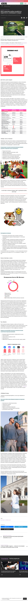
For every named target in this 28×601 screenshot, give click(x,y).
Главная (5, 5)
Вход (22, 3)
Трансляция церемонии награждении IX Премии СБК (14, 1)
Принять (24, 598)
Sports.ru (24, 386)
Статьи (8, 5)
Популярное (4, 558)
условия (8, 599)
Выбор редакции (14, 558)
